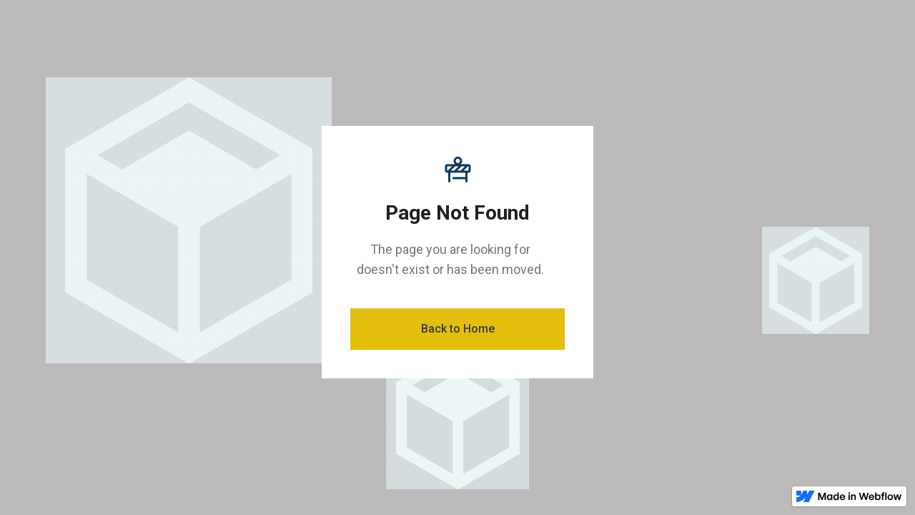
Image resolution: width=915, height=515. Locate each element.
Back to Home (458, 328)
